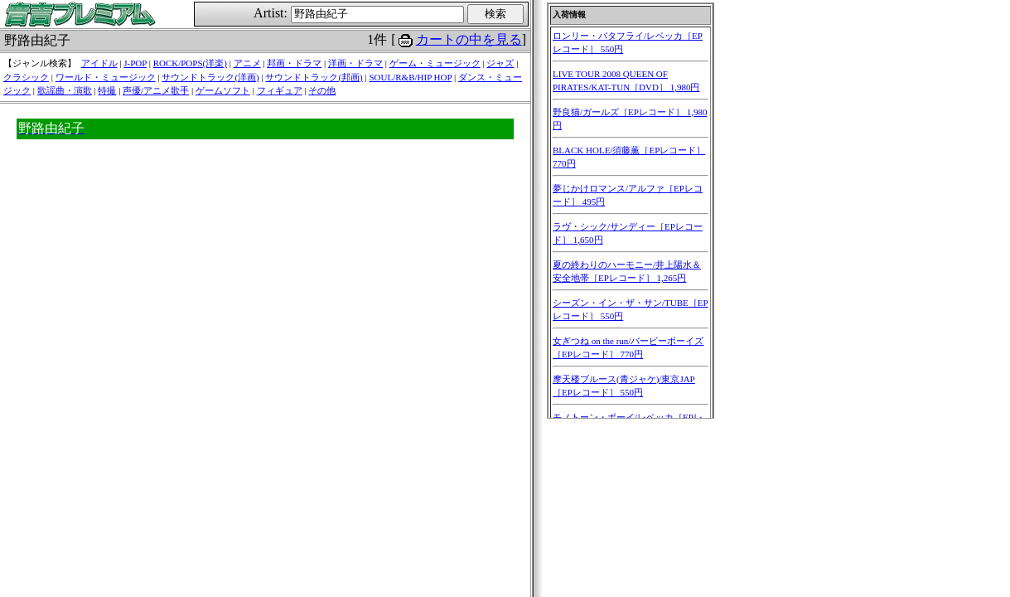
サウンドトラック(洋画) (210, 77)
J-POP (135, 63)
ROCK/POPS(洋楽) (190, 63)
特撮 (107, 90)
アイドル (99, 63)
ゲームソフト (223, 90)
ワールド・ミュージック (106, 77)
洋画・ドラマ (355, 63)
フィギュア (279, 90)
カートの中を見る (469, 39)
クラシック (26, 77)
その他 (322, 90)
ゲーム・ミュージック (435, 63)
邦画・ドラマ (294, 63)
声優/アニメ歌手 (156, 90)
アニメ (247, 63)
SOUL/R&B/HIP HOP (410, 77)
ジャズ (500, 63)
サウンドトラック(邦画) (313, 77)
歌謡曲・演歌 (64, 90)
